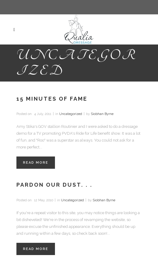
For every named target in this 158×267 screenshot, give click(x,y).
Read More (35, 163)
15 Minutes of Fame (52, 99)
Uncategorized (70, 114)
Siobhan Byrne (102, 114)
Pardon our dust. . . (54, 185)
